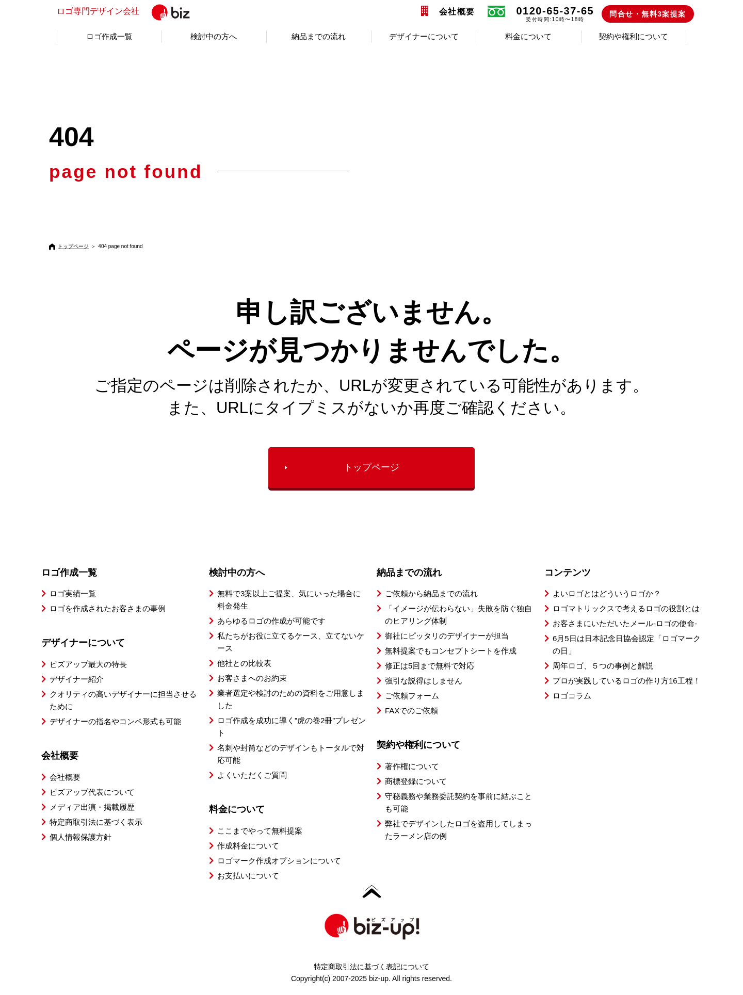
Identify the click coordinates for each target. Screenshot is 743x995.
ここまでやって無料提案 (259, 830)
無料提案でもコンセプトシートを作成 (450, 650)
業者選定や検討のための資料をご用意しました (290, 699)
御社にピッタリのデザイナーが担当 (447, 635)
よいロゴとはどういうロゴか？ (607, 593)
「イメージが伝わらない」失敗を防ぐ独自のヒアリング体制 (458, 614)
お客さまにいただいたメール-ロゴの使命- (625, 623)
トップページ (73, 246)
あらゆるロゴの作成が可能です (271, 620)
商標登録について (416, 781)
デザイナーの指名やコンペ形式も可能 (115, 721)
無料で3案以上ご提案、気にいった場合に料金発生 (289, 599)
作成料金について (248, 845)
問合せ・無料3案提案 (647, 14)
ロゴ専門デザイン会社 (140, 12)
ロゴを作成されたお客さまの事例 (108, 608)
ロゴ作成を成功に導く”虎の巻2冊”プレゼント (291, 726)
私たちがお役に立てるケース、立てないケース (290, 642)
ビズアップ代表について (92, 792)
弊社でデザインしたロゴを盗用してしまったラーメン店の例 (458, 829)
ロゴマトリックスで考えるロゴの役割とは (626, 608)
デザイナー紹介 (77, 679)
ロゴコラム (572, 695)
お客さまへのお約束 (252, 678)
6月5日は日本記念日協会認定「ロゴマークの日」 (627, 644)
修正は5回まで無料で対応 (429, 665)
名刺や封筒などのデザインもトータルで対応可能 (290, 753)
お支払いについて (248, 875)
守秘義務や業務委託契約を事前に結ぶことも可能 (458, 802)
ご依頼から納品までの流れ (431, 593)
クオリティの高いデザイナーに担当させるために (123, 700)
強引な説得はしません (423, 680)
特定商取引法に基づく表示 (96, 822)
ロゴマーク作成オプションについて (279, 860)
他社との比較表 (244, 663)
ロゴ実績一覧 (73, 593)
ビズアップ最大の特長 (88, 664)
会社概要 (457, 11)
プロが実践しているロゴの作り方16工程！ (627, 680)
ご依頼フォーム (412, 695)
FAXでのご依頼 (411, 710)
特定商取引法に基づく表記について (371, 967)
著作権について (412, 766)
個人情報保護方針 (80, 837)
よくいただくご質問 (252, 775)
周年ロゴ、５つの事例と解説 (603, 665)
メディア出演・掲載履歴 (92, 807)
